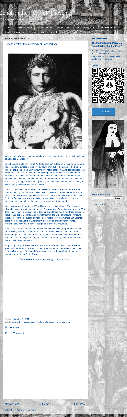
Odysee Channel (44, 27)
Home (8, 27)
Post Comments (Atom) (26, 410)
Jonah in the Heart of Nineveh (33, 13)
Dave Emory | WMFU (86, 27)
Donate (106, 111)
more (37, 254)
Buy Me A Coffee (24, 27)
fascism (15, 322)
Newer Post (12, 404)
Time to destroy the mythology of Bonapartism (45, 259)
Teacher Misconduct (14, 32)
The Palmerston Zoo (110, 27)
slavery (42, 322)
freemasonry (24, 322)
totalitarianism (61, 322)
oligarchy (34, 322)
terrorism (50, 322)
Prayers (32, 32)
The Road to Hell (49, 32)
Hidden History (64, 27)
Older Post (79, 404)
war (69, 322)
